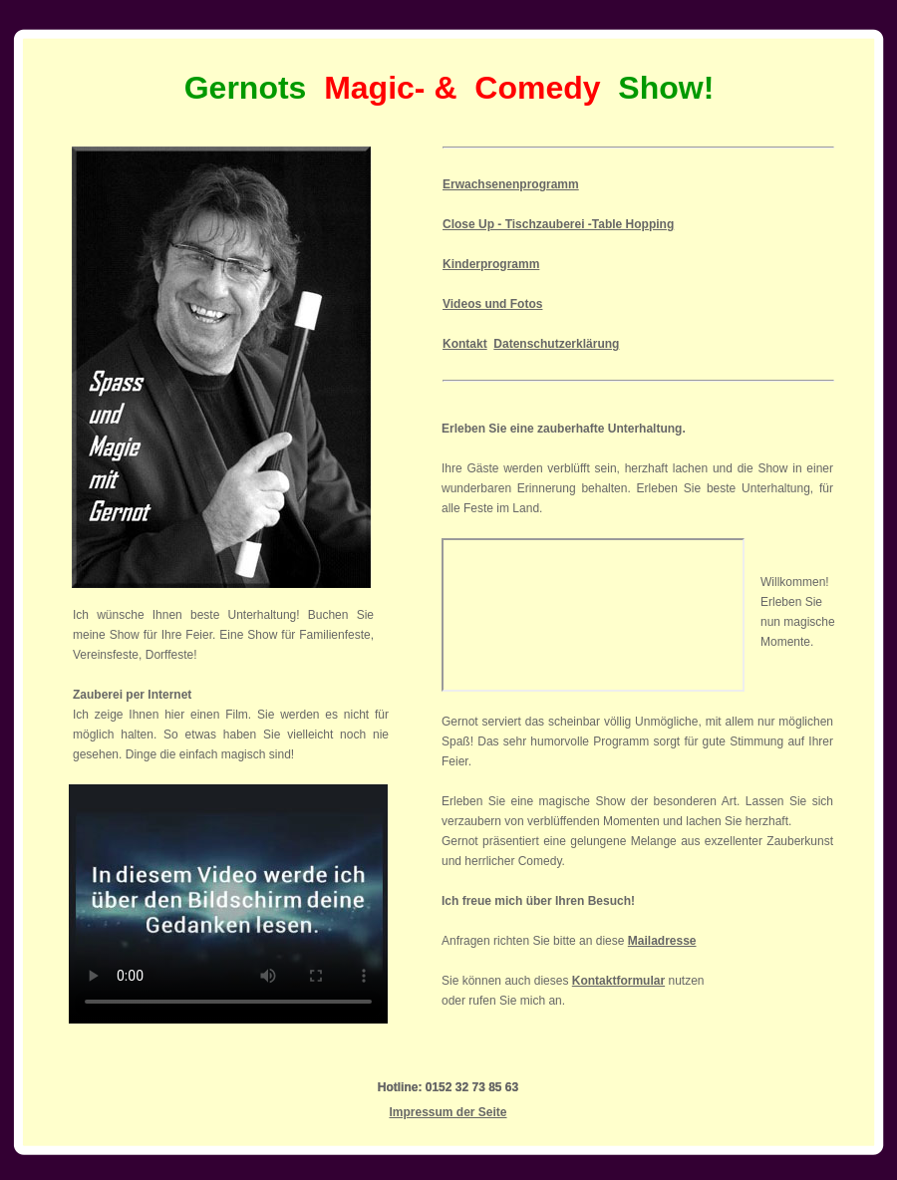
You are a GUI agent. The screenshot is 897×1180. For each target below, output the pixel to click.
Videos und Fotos (492, 304)
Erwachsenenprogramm (511, 184)
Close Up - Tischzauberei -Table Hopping (558, 224)
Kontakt (465, 344)
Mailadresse (662, 941)
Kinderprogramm (491, 264)
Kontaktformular (618, 981)
